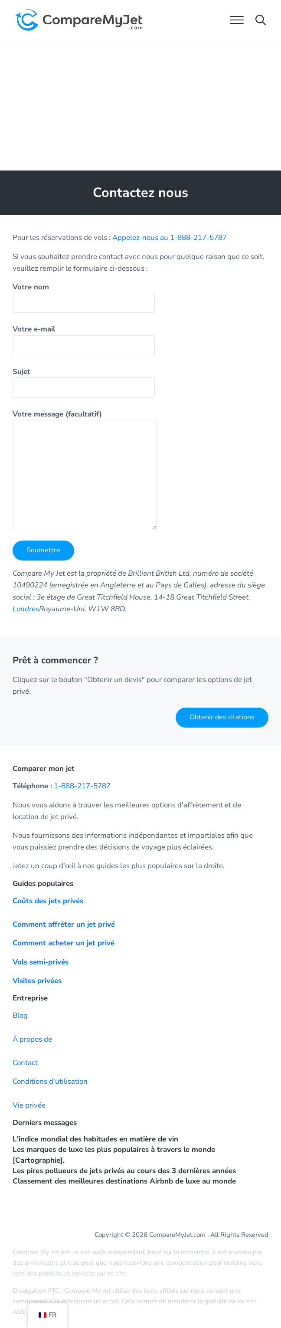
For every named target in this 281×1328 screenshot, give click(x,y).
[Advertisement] (140, 105)
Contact (25, 1063)
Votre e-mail (84, 339)
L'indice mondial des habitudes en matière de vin (95, 1139)
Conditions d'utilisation (50, 1081)
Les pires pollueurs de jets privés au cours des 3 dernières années (124, 1171)
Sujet (84, 382)
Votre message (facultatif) (85, 469)
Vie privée (29, 1105)
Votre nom (84, 297)
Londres (26, 609)
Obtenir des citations (222, 717)
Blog (20, 1015)
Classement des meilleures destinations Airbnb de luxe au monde (124, 1181)
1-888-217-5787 (82, 786)
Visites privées (37, 981)
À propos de (32, 1039)
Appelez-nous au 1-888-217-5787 (169, 238)
